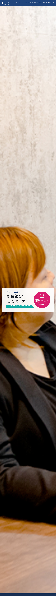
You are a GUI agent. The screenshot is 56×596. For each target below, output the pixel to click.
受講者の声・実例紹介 (37, 2)
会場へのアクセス (51, 2)
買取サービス (45, 2)
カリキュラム (27, 2)
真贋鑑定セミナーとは (19, 2)
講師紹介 (31, 2)
